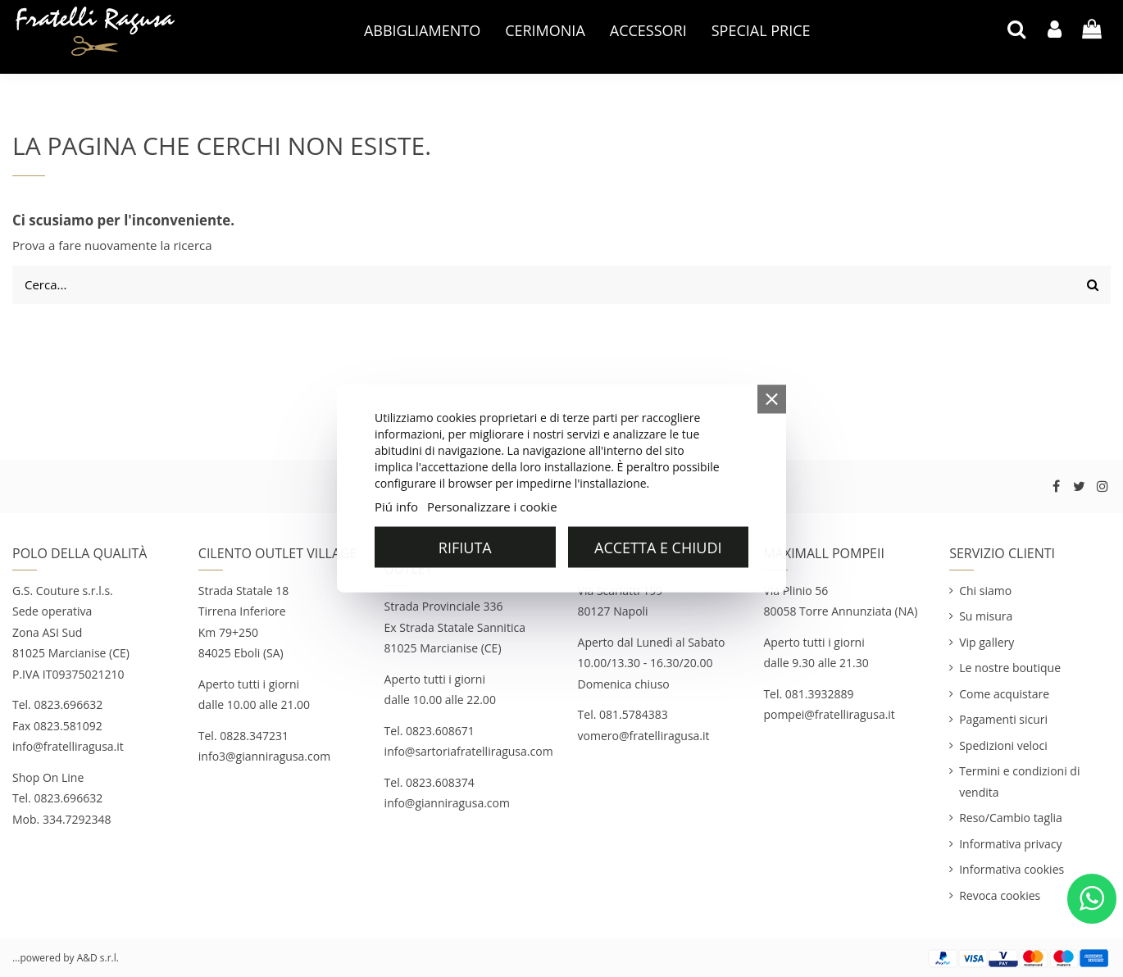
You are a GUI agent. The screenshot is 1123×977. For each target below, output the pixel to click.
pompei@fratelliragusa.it (830, 714)
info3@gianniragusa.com (264, 756)
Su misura (985, 616)
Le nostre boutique (1010, 667)
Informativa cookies (1011, 869)
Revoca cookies (999, 895)
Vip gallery (986, 642)
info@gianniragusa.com (447, 803)
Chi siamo (985, 590)
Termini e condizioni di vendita (1019, 781)
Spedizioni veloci (1003, 745)
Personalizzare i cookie (492, 506)
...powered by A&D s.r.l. (65, 958)
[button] (422, 30)
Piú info (396, 506)
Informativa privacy (1010, 844)
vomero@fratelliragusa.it (644, 735)
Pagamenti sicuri (1003, 719)
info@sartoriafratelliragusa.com (468, 751)
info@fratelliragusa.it (68, 746)
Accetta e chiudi (657, 547)
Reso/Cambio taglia (1010, 817)
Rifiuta (465, 547)
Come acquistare (1004, 694)
